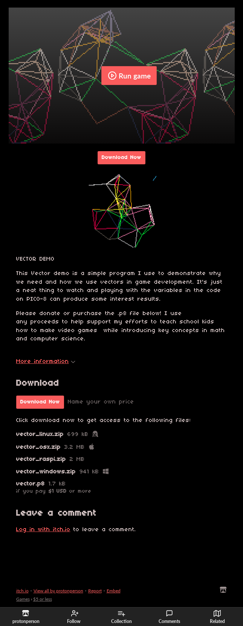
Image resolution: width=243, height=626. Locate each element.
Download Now (121, 158)
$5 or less (42, 599)
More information (45, 362)
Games (23, 599)
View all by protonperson (58, 591)
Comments (169, 617)
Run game (129, 75)
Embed (114, 591)
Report (95, 591)
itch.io (22, 591)
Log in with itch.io (43, 530)
